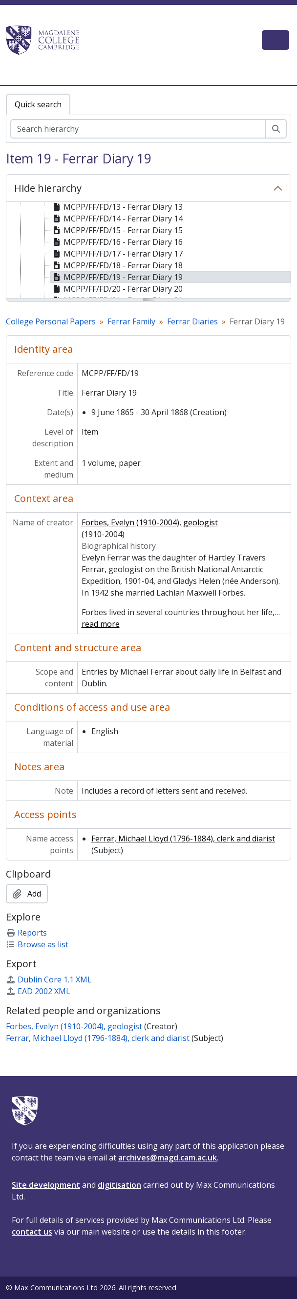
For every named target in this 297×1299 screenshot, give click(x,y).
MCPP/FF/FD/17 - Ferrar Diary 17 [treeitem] (117, 254)
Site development (46, 1184)
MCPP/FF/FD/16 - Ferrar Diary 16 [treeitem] (117, 242)
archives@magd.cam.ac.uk (167, 1157)
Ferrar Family (131, 321)
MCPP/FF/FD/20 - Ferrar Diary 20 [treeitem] (117, 289)
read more (101, 624)
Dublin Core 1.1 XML (49, 979)
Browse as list (37, 944)
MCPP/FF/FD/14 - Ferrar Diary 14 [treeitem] (117, 218)
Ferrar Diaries (192, 321)
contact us (32, 1231)
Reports (26, 932)
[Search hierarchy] (138, 129)
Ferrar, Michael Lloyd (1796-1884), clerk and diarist (183, 838)
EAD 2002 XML (38, 991)
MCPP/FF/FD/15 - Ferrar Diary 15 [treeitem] (117, 230)
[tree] (148, 251)
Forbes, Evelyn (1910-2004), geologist (150, 522)
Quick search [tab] (38, 104)
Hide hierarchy (48, 188)
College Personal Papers (51, 321)
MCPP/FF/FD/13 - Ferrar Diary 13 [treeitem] (117, 207)
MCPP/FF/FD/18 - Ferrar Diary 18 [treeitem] (117, 265)
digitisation (119, 1184)
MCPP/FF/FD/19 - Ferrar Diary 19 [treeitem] (117, 277)
